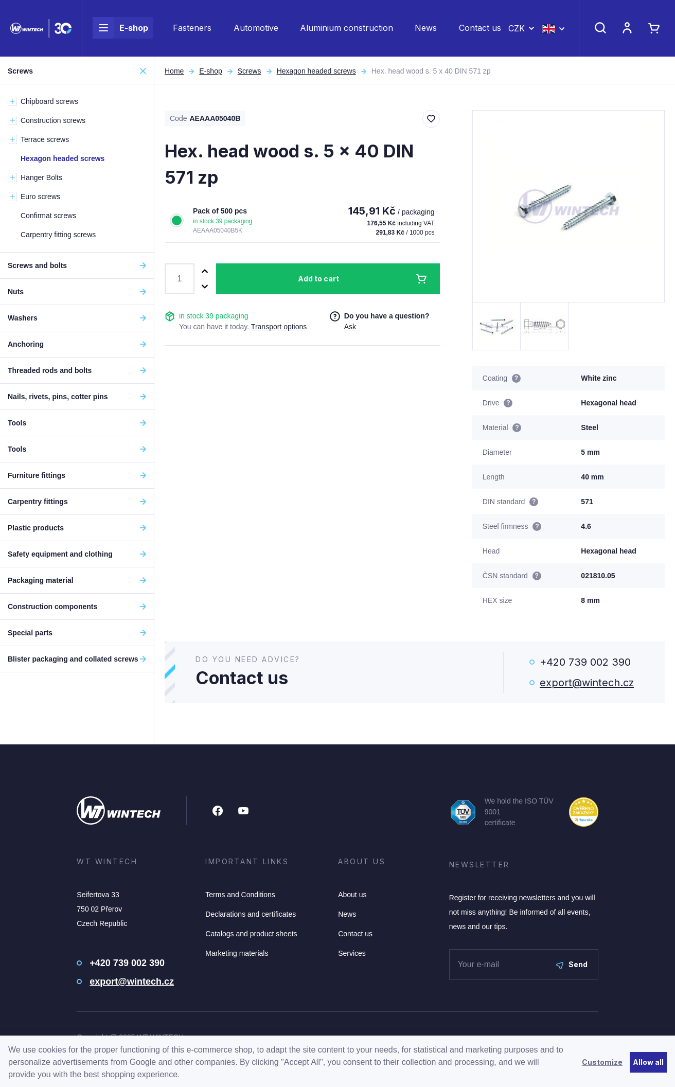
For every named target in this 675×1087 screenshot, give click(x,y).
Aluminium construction (346, 29)
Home (174, 71)
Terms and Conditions (240, 894)
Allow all (648, 1062)
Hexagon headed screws (316, 71)
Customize (602, 1062)
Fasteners (192, 29)
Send (572, 964)
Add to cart (318, 278)
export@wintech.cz (587, 682)
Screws (249, 71)
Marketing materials (236, 953)
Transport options (279, 327)
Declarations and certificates (250, 914)
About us (352, 894)
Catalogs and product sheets (251, 934)
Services (352, 953)
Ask (350, 327)
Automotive (256, 29)
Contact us (480, 29)
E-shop (120, 29)
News (426, 29)
